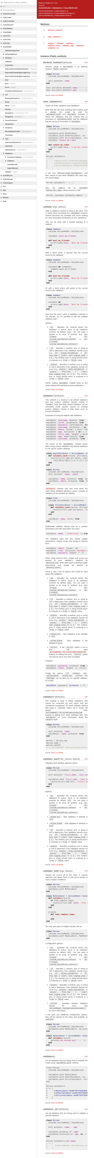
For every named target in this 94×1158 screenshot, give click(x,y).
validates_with (68, 45)
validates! (70, 43)
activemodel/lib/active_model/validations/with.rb (55, 15)
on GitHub (59, 95)
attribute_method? (55, 30)
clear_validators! (54, 37)
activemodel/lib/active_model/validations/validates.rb (57, 13)
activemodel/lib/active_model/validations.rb (53, 11)
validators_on (53, 48)
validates (60, 43)
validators (80, 45)
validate (51, 43)
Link (86, 62)
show (53, 95)
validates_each (54, 45)
